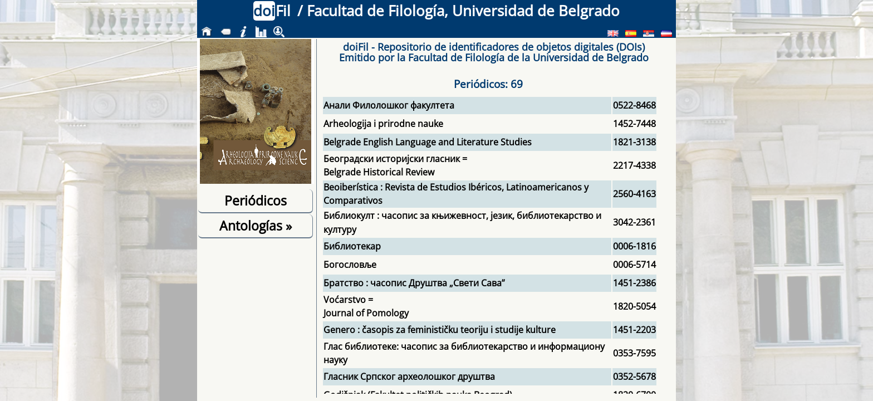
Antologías (255, 225)
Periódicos (255, 200)
